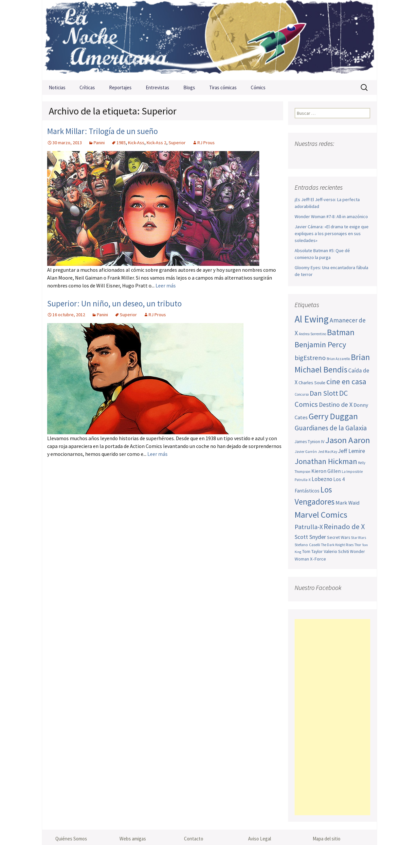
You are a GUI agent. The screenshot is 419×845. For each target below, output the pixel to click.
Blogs (189, 87)
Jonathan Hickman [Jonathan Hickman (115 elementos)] (326, 461)
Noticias (57, 87)
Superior (177, 143)
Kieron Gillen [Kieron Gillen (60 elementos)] (326, 471)
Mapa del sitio (326, 839)
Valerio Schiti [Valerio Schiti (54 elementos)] (336, 551)
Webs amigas (132, 839)
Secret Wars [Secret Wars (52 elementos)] (338, 537)
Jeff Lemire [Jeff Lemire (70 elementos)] (351, 451)
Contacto (193, 839)
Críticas (87, 87)
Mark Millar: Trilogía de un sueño (102, 131)
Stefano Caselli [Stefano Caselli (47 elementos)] (307, 544)
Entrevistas (157, 87)
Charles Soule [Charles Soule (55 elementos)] (312, 383)
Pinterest (338, 156)
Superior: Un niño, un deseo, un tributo (114, 303)
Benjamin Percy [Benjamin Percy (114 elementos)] (320, 344)
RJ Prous (206, 143)
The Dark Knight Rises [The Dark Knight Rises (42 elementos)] (337, 545)
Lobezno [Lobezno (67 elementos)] (322, 479)
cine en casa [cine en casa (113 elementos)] (346, 381)
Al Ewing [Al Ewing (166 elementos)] (312, 319)
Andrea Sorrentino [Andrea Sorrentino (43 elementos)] (312, 334)
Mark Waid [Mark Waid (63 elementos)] (347, 502)
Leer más (165, 285)
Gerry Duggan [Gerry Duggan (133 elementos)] (333, 416)
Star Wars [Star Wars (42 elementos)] (358, 537)
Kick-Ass (136, 143)
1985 (121, 143)
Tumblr (351, 156)
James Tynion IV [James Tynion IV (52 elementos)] (309, 441)
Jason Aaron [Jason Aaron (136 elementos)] (347, 440)
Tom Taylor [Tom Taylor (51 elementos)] (312, 551)
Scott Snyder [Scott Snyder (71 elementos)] (310, 537)
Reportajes (120, 87)
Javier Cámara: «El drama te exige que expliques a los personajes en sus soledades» (332, 233)
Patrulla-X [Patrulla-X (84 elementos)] (309, 527)
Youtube (326, 156)
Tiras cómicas (223, 87)
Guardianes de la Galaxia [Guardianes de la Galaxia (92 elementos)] (331, 427)
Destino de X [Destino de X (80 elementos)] (336, 404)
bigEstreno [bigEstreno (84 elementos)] (310, 358)
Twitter (313, 156)
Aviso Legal (259, 839)
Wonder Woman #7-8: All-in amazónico (331, 216)
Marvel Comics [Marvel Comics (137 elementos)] (321, 514)
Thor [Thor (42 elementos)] (358, 545)
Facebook (300, 156)
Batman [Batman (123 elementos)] (341, 332)
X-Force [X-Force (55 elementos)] (318, 559)
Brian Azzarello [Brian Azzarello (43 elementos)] (338, 358)
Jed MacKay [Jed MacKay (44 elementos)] (327, 451)
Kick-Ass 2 (156, 143)
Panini (99, 143)
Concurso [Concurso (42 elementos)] (302, 394)
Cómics (258, 87)
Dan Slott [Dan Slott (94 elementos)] (324, 393)
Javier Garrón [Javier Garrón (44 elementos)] (306, 451)
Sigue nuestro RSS (364, 156)
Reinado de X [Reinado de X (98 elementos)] (344, 526)
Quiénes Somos (71, 839)
